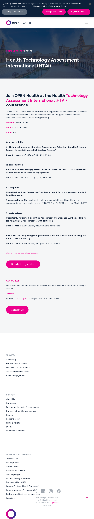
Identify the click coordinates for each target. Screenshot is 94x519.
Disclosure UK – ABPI (16, 451)
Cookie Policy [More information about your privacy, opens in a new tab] (60, 6)
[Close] (90, 4)
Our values (11, 417)
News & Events (14, 51)
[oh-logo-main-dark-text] (18, 22)
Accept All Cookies (54, 12)
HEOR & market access (16, 369)
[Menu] (86, 23)
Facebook (59, 491)
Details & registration (23, 264)
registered (54, 503)
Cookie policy (12, 435)
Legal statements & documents (20, 459)
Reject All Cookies (78, 12)
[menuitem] (86, 23)
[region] (47, 8)
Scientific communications (18, 373)
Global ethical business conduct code (23, 463)
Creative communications (17, 376)
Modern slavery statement (18, 447)
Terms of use (12, 428)
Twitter (35, 491)
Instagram (51, 491)
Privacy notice (12, 432)
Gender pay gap (13, 443)
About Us (10, 413)
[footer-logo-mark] (18, 498)
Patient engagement (15, 380)
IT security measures (15, 439)
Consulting (11, 365)
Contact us (17, 309)
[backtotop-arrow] (76, 498)
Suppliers (10, 467)
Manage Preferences (14, 12)
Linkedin (43, 491)
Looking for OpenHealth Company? (22, 455)
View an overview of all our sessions (22, 253)
